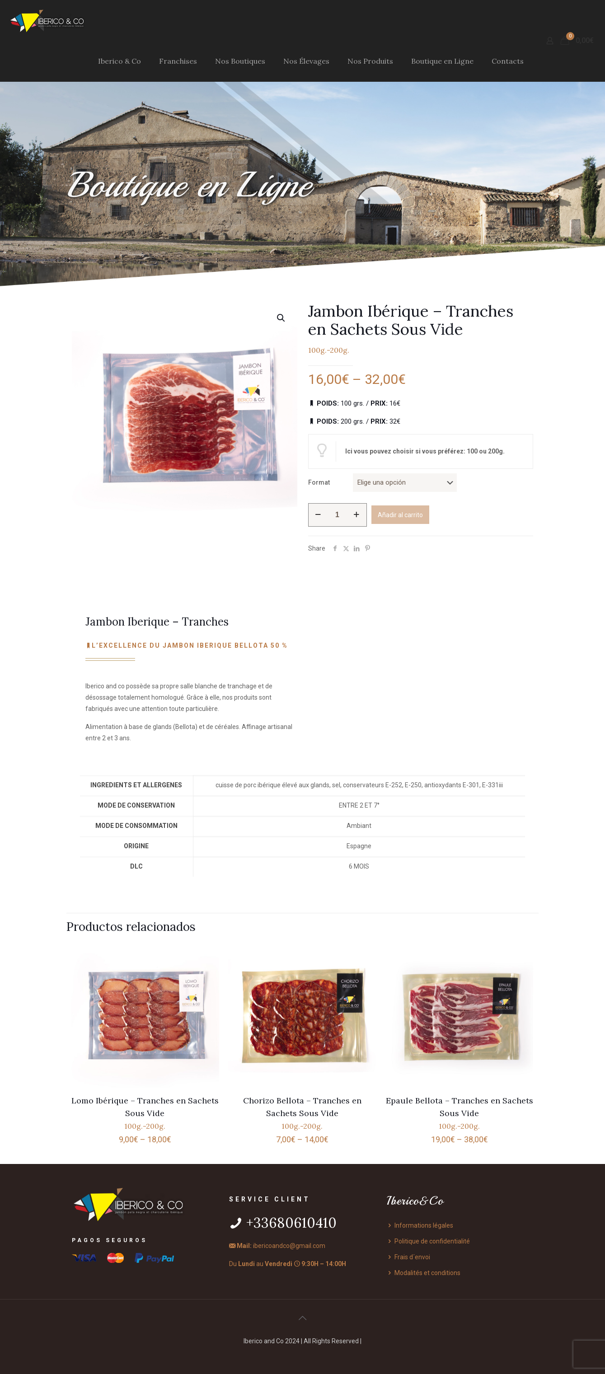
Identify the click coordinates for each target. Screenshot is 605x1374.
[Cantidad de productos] (337, 515)
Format (319, 482)
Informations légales (420, 1225)
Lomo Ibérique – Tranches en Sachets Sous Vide (145, 1113)
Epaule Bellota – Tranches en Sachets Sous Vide (459, 1113)
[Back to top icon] (302, 1318)
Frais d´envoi (408, 1257)
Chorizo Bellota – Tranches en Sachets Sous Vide (302, 1113)
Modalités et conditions (423, 1272)
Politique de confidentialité (428, 1241)
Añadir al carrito (400, 515)
